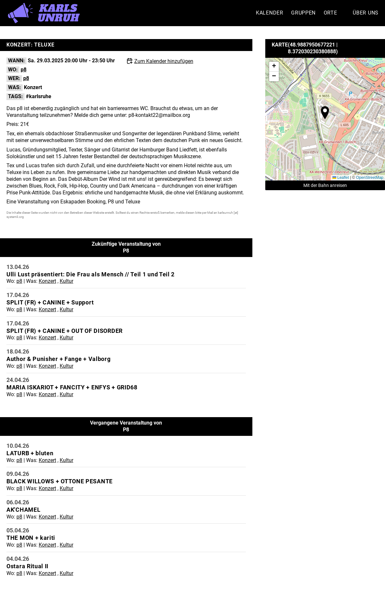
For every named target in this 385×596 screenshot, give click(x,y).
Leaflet (340, 177)
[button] (325, 112)
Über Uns (366, 13)
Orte (330, 13)
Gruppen (303, 13)
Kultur (66, 281)
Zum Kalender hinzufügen (163, 61)
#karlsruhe (38, 96)
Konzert (33, 87)
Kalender (269, 13)
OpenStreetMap (369, 177)
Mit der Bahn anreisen (325, 185)
